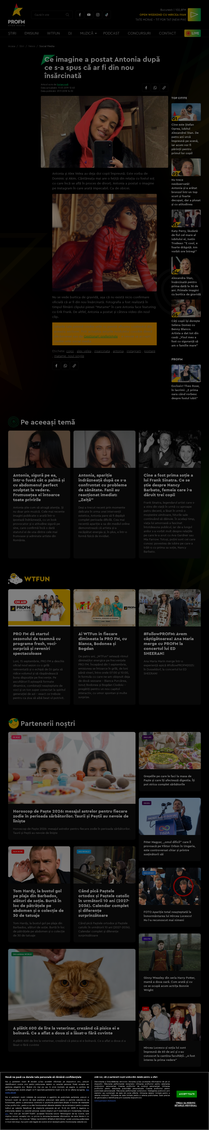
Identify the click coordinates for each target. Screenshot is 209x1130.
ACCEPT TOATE (186, 1094)
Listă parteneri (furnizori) (105, 1101)
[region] (104, 1101)
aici (6, 1113)
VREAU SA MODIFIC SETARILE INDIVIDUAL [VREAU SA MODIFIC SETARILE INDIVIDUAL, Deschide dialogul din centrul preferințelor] (186, 1104)
